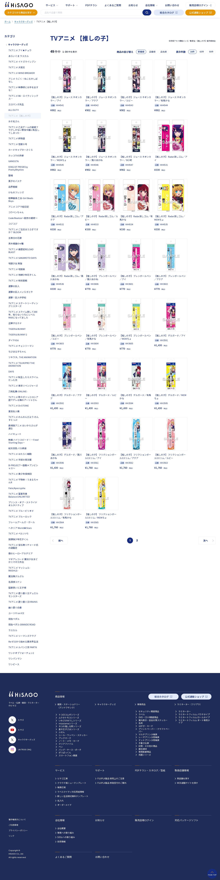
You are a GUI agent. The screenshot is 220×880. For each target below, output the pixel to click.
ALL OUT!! (13, 109)
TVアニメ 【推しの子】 (20, 115)
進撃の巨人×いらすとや (20, 291)
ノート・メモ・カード (69, 741)
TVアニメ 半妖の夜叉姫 (20, 459)
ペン (61, 747)
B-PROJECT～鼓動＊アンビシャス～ (23, 467)
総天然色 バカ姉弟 (17, 448)
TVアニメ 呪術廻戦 (17, 280)
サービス (50, 5)
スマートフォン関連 (68, 755)
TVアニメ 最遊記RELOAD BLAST (20, 251)
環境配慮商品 (145, 752)
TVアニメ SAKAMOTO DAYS (22, 257)
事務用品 (141, 704)
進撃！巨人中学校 (17, 297)
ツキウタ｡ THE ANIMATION (22, 357)
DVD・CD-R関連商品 (148, 717)
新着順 (141, 51)
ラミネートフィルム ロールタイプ (194, 717)
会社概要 (61, 828)
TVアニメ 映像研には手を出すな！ (23, 89)
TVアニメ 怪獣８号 (17, 144)
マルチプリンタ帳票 (148, 734)
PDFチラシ (91, 5)
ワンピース (13, 664)
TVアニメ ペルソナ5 (18, 533)
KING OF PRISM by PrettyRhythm (18, 168)
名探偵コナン (15, 581)
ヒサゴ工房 (62, 778)
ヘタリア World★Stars (20, 527)
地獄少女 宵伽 (15, 263)
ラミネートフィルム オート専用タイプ (194, 721)
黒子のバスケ (15, 181)
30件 (192, 51)
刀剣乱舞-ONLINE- (17, 391)
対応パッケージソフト (186, 820)
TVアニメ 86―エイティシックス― (23, 97)
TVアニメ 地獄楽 (16, 269)
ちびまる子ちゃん (17, 351)
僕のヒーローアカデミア (20, 553)
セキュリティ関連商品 (149, 711)
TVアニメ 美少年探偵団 (20, 473)
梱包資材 (143, 749)
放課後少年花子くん (18, 539)
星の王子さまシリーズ (69, 729)
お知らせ (133, 5)
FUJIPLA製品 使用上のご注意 (110, 778)
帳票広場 (61, 787)
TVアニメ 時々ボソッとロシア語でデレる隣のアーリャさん (23, 398)
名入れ (60, 800)
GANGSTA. (13, 161)
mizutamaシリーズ (68, 723)
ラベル (142, 714)
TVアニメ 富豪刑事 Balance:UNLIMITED (19, 495)
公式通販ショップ (198, 12)
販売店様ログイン (198, 5)
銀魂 (10, 175)
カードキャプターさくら (20, 149)
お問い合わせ (172, 5)
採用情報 (61, 841)
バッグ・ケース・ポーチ (70, 749)
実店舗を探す (183, 778)
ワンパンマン (15, 658)
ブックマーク (65, 738)
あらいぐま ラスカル (18, 55)
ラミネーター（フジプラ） (189, 704)
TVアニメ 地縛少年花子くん (22, 274)
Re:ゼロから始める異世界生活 (23, 641)
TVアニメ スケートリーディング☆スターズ (23, 305)
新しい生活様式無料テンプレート (72, 796)
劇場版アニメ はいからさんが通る (23, 427)
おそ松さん (13, 121)
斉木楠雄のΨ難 (16, 243)
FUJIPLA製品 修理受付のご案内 (111, 782)
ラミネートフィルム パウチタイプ (194, 714)
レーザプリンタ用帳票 (149, 737)
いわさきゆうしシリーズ (70, 720)
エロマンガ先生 (16, 104)
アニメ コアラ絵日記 (18, 206)
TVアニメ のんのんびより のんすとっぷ (23, 418)
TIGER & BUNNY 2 (17, 334)
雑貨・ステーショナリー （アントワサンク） (68, 706)
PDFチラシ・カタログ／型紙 (150, 770)
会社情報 (150, 5)
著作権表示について (17, 819)
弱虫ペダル (13, 618)
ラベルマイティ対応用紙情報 (70, 791)
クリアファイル (66, 744)
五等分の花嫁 (15, 237)
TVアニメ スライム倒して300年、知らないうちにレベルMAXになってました (22, 314)
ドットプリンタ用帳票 (149, 740)
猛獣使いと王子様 (17, 587)
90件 (211, 51)
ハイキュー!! (14, 434)
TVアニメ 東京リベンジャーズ (23, 385)
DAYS (11, 371)
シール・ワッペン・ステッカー (73, 735)
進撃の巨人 (13, 286)
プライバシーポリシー (18, 830)
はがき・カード (146, 726)
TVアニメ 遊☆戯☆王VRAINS (22, 601)
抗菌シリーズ (145, 755)
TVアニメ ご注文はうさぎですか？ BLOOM (23, 231)
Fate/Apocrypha (16, 488)
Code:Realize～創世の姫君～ (22, 218)
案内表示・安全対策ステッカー (153, 720)
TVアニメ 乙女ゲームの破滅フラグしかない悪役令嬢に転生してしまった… (23, 129)
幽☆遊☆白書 (15, 607)
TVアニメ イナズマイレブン (22, 61)
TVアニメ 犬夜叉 (16, 67)
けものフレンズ (16, 192)
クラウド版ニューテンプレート (71, 782)
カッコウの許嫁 (16, 155)
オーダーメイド (64, 804)
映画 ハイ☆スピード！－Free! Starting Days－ (23, 441)
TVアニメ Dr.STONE (18, 405)
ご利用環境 (13, 825)
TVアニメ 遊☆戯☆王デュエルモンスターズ (23, 595)
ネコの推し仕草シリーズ (70, 726)
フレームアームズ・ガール (21, 522)
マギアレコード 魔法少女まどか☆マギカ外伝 (23, 561)
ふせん (62, 732)
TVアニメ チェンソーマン (21, 345)
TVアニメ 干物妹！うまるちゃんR (23, 481)
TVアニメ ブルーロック (20, 516)
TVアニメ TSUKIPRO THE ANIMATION (21, 364)
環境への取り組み (65, 832)
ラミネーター (184, 711)
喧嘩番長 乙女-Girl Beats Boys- (20, 200)
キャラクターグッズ (18, 44)
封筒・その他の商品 (148, 746)
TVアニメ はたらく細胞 (20, 453)
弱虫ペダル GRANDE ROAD (21, 624)
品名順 (163, 51)
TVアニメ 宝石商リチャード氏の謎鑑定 (23, 546)
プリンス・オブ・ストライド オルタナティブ (22, 504)
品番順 (152, 51)
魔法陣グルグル (16, 576)
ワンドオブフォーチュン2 (21, 652)
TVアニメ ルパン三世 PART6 (22, 647)
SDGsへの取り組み (66, 837)
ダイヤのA (13, 340)
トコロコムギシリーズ (69, 714)
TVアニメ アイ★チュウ (19, 50)
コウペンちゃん (16, 212)
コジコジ (12, 223)
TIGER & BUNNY (16, 328)
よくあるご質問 (113, 5)
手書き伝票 (144, 743)
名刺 (141, 723)
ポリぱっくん (65, 752)
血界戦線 (12, 186)
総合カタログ (167, 12)
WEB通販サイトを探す (187, 782)
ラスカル (12, 630)
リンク (11, 835)
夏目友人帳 (13, 411)
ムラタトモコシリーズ (69, 717)
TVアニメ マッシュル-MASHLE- (19, 569)
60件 (202, 51)
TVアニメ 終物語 (16, 138)
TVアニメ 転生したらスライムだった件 (23, 379)
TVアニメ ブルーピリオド (21, 510)
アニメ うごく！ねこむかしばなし (23, 80)
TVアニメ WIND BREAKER (21, 72)
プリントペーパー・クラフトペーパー (154, 730)
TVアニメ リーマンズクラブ (22, 635)
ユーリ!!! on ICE (16, 613)
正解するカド (15, 323)
